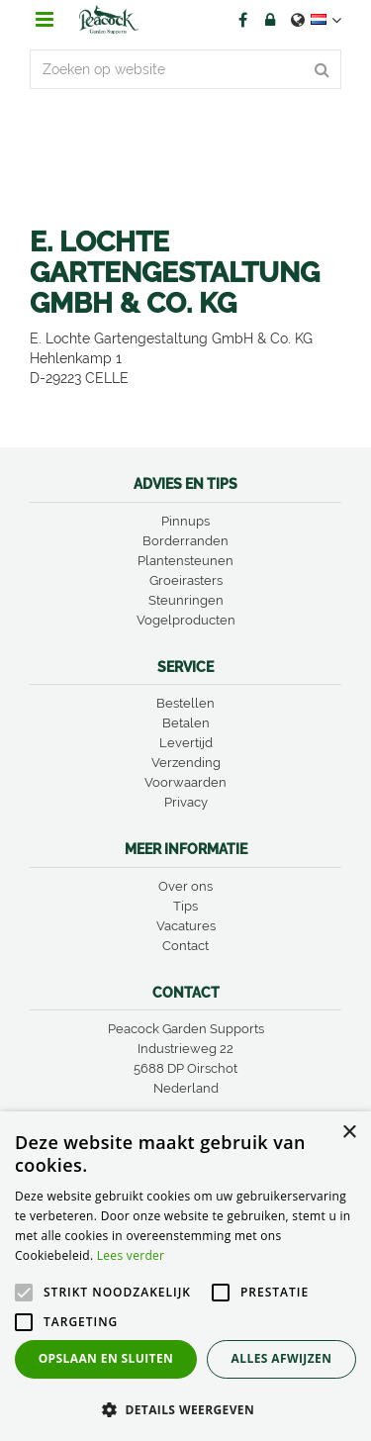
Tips (185, 906)
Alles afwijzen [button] (282, 1358)
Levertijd (186, 742)
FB (242, 20)
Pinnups (185, 521)
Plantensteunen (185, 560)
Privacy (186, 802)
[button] (185, 1408)
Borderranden (185, 540)
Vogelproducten (186, 620)
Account (270, 20)
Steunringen (186, 600)
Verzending (186, 762)
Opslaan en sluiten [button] (106, 1358)
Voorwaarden (185, 782)
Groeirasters (186, 580)
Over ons (185, 886)
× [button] (348, 1132)
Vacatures (186, 925)
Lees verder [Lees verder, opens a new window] (131, 1255)
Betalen (186, 723)
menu (44, 20)
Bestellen (185, 703)
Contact (185, 945)
